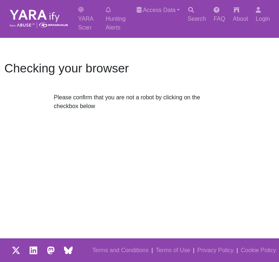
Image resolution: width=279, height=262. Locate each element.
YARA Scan (85, 19)
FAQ (219, 14)
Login (263, 14)
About (240, 14)
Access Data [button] (156, 10)
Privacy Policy (215, 250)
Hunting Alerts (116, 19)
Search (196, 14)
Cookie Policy (258, 250)
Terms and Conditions (120, 250)
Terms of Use (173, 250)
